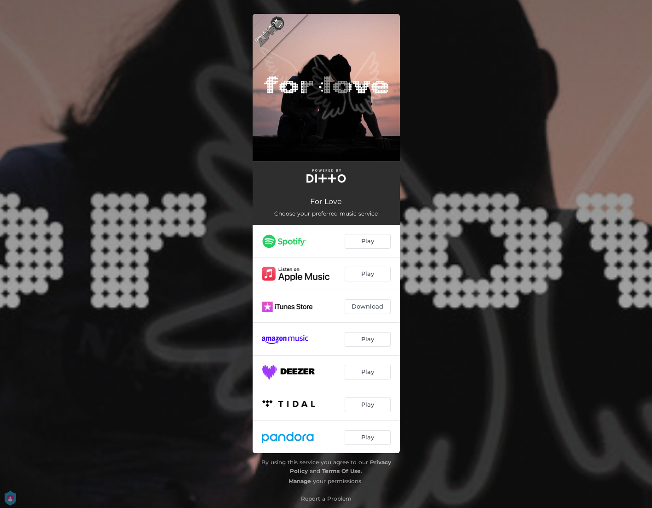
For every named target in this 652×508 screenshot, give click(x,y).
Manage (299, 481)
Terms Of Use (341, 470)
